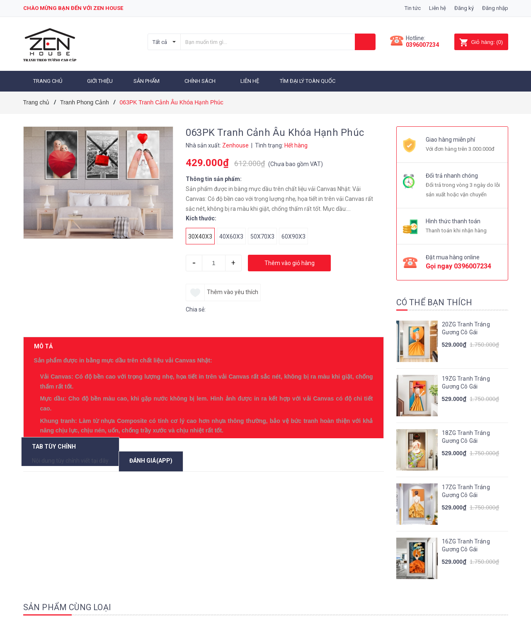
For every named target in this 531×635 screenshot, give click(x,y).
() (481, 42)
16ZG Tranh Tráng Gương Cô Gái (466, 542)
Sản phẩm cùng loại (67, 604)
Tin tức (413, 8)
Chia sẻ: (196, 306)
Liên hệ (437, 8)
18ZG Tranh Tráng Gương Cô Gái (466, 434)
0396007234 (422, 44)
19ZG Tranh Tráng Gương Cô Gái (466, 379)
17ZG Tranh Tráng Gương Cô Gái (466, 488)
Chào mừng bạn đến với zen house (73, 8)
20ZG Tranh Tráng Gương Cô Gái (466, 325)
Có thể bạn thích (434, 299)
